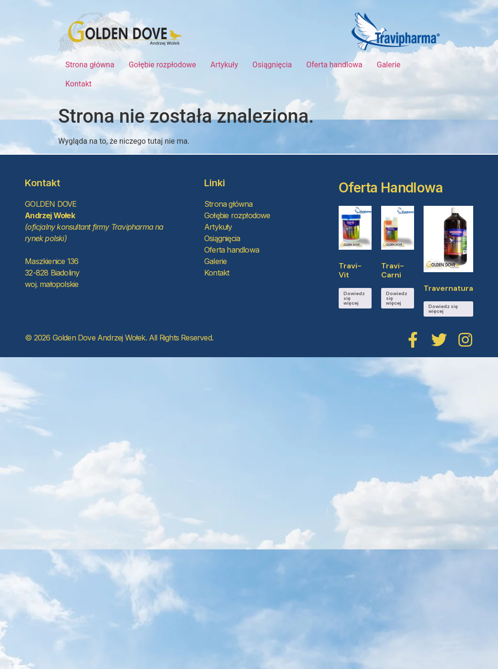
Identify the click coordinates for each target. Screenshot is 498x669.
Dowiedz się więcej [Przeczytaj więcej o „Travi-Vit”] (354, 298)
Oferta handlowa (334, 64)
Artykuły (224, 64)
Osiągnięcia (272, 64)
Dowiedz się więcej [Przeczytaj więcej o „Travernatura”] (443, 308)
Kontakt (78, 83)
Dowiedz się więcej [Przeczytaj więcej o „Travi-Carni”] (396, 298)
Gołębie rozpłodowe (162, 64)
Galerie (389, 64)
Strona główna (89, 64)
